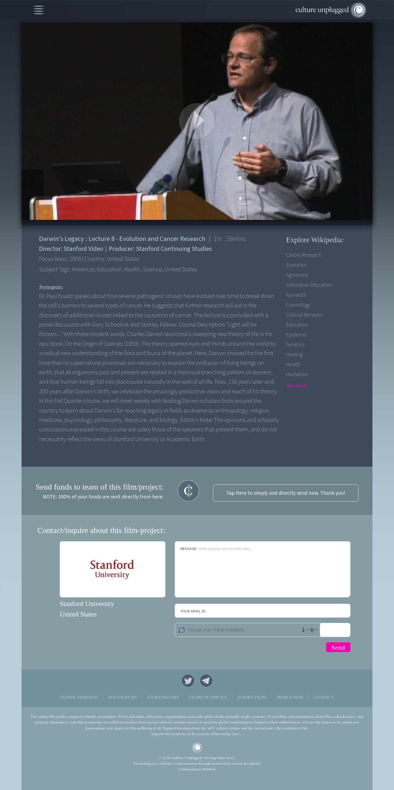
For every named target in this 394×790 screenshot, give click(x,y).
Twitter (188, 680)
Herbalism (297, 374)
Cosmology (298, 305)
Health (293, 364)
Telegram (206, 680)
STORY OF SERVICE (208, 697)
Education (297, 325)
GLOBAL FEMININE (79, 697)
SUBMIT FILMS (252, 697)
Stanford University (87, 604)
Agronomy (297, 275)
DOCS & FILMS (122, 697)
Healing (294, 354)
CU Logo (197, 748)
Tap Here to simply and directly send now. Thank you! (285, 493)
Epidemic (296, 335)
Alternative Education (309, 285)
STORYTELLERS (163, 697)
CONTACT (324, 697)
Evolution (296, 265)
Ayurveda (296, 295)
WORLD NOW (290, 697)
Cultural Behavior (304, 315)
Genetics (295, 344)
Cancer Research (303, 255)
